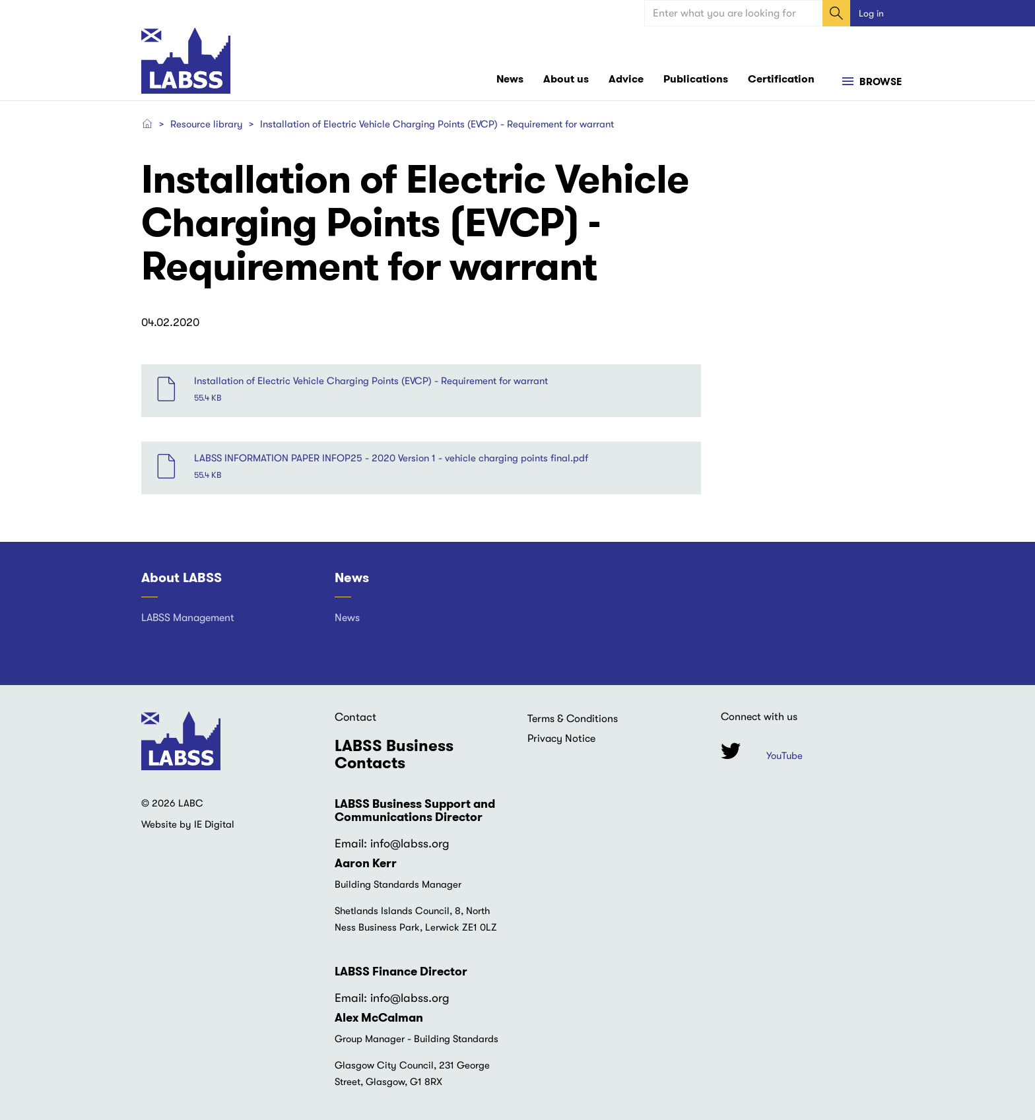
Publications (695, 78)
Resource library (206, 124)
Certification (781, 78)
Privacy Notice (561, 738)
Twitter (731, 751)
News (509, 78)
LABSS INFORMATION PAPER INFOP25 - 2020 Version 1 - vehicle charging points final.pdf (391, 458)
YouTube (784, 756)
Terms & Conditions (572, 719)
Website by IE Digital (187, 824)
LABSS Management (187, 618)
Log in (871, 13)
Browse (879, 82)
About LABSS (181, 577)
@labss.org (420, 843)
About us (566, 78)
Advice (626, 78)
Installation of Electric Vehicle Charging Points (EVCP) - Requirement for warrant (371, 381)
